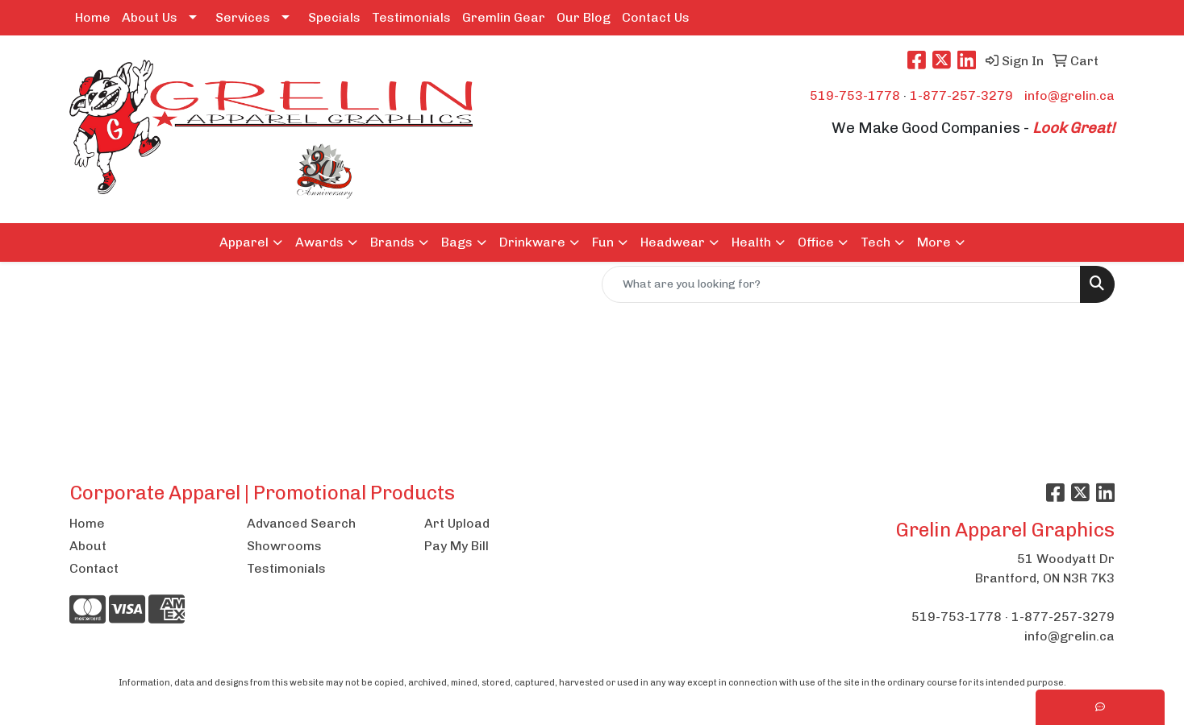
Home (92, 17)
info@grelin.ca (1069, 95)
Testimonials (411, 17)
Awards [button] (319, 242)
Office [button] (816, 242)
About (87, 545)
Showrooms (284, 545)
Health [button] (751, 242)
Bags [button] (457, 242)
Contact (94, 568)
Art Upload (457, 523)
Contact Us (656, 17)
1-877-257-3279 (961, 95)
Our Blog (584, 17)
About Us (149, 17)
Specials (334, 17)
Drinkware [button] (532, 242)
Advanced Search (301, 523)
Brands (392, 242)
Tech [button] (875, 242)
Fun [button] (603, 242)
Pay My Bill (456, 545)
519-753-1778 (855, 95)
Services (242, 17)
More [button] (934, 242)
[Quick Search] (841, 284)
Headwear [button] (672, 242)
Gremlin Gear (503, 17)
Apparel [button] (244, 242)
